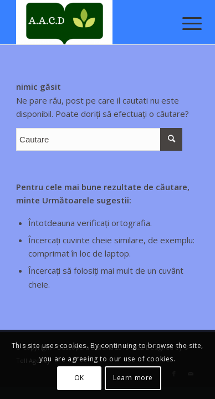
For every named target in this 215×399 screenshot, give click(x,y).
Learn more (133, 377)
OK (79, 377)
